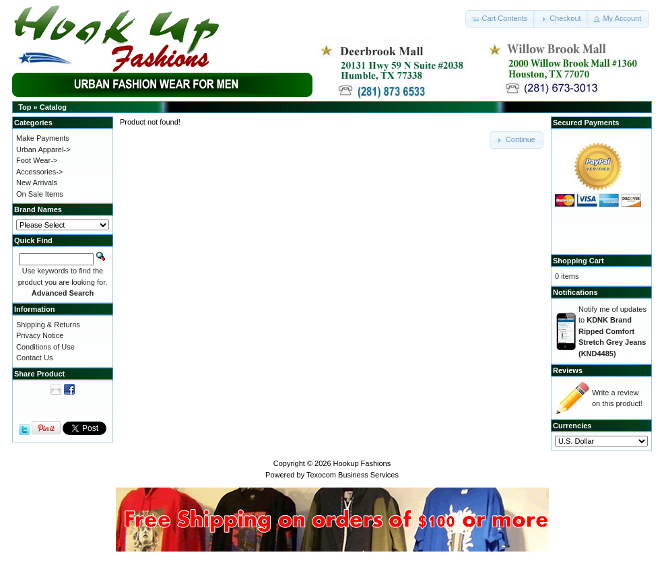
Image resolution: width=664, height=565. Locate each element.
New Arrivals (36, 182)
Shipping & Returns (48, 325)
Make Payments (42, 138)
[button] (500, 19)
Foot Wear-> (36, 160)
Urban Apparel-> (43, 149)
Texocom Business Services (352, 475)
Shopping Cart (578, 261)
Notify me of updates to (612, 331)
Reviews (568, 370)
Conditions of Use (45, 347)
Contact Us (34, 358)
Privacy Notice (39, 335)
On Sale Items (39, 194)
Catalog (53, 107)
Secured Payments (586, 123)
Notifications (575, 292)
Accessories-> (39, 172)
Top (24, 107)
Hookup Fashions (362, 463)
